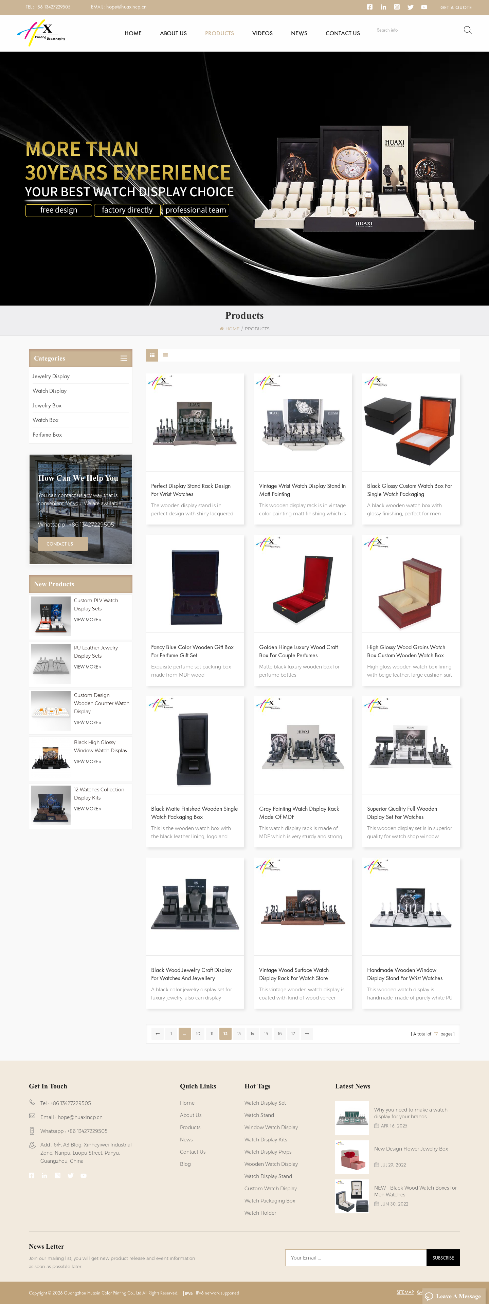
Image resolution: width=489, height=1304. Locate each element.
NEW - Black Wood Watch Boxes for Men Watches (415, 1191)
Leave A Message (452, 1296)
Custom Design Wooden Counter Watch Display (101, 703)
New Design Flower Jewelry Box (411, 1149)
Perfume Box (47, 434)
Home (133, 33)
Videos (262, 33)
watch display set (265, 1103)
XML (421, 1292)
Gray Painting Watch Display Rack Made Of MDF (299, 813)
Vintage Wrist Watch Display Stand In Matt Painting (302, 490)
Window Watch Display (271, 1127)
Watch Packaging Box (269, 1201)
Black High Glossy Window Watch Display (100, 746)
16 (280, 1033)
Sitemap (405, 1292)
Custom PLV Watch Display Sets (96, 605)
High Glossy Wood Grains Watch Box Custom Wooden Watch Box (406, 651)
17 (293, 1033)
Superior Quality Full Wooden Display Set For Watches (402, 813)
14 (252, 1033)
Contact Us (60, 544)
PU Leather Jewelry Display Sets (96, 652)
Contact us (343, 33)
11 (212, 1033)
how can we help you (78, 478)
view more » (87, 620)
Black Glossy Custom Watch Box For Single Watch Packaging (409, 490)
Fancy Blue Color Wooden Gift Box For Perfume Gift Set (192, 651)
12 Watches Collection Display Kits (99, 794)
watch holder (260, 1213)
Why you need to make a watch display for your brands (411, 1113)
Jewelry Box (47, 405)
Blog (185, 1164)
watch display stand (268, 1176)
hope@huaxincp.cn (126, 7)
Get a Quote (456, 7)
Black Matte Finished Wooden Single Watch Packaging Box (194, 813)
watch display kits (265, 1140)
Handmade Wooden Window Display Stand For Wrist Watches (404, 974)
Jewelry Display (51, 376)
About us (173, 33)
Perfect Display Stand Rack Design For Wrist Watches (191, 490)
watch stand (259, 1115)
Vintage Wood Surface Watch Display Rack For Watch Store (294, 974)
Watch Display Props (267, 1152)
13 (239, 1033)
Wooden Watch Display (271, 1164)
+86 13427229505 (53, 7)
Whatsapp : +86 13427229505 (76, 524)
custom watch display (270, 1189)
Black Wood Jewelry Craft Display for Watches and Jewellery (191, 974)
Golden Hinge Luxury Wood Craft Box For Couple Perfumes (298, 651)
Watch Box (45, 420)
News (299, 33)
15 (266, 1033)
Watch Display (50, 390)
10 (198, 1033)
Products (219, 33)
